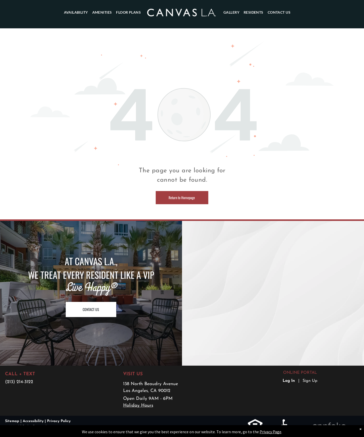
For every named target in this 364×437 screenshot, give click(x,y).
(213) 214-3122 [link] (19, 382)
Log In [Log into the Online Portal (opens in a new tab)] (289, 381)
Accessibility (33, 421)
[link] (255, 422)
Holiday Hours (138, 405)
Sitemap (12, 421)
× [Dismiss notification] (360, 434)
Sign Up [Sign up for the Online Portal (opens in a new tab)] (310, 381)
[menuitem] (76, 12)
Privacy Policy (59, 421)
